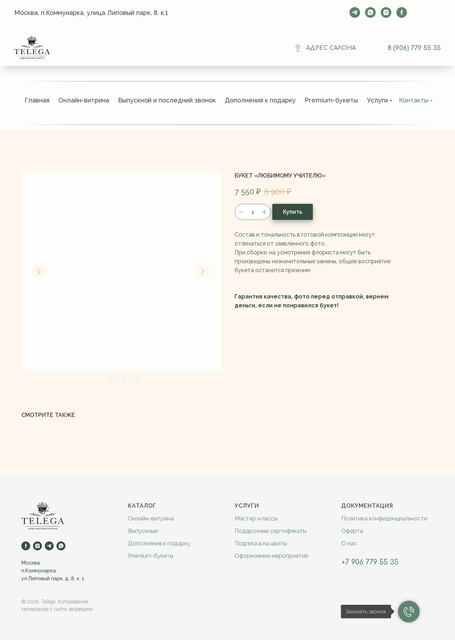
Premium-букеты (331, 100)
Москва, (31, 563)
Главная (37, 100)
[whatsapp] (370, 12)
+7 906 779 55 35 (369, 562)
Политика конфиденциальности (384, 518)
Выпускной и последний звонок (167, 100)
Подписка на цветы (261, 543)
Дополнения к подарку (260, 100)
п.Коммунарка (38, 570)
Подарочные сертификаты (270, 531)
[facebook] (401, 12)
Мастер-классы (256, 518)
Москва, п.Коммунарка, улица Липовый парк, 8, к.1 (91, 12)
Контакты (413, 100)
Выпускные (143, 531)
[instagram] (386, 12)
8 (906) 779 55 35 (414, 48)
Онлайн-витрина (83, 100)
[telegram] (354, 12)
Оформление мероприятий (271, 555)
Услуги (377, 100)
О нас (349, 543)
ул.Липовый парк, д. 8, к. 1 (52, 578)
